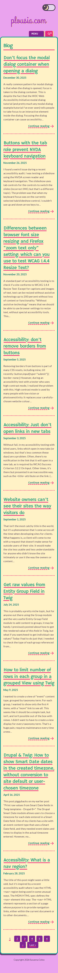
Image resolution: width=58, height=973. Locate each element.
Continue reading (38, 126)
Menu (36, 33)
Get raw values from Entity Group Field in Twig (24, 591)
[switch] (48, 7)
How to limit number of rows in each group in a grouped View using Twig (28, 676)
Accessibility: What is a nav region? (26, 863)
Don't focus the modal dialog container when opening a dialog (26, 64)
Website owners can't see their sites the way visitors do (27, 506)
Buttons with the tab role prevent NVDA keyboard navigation (25, 149)
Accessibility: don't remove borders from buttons (24, 346)
